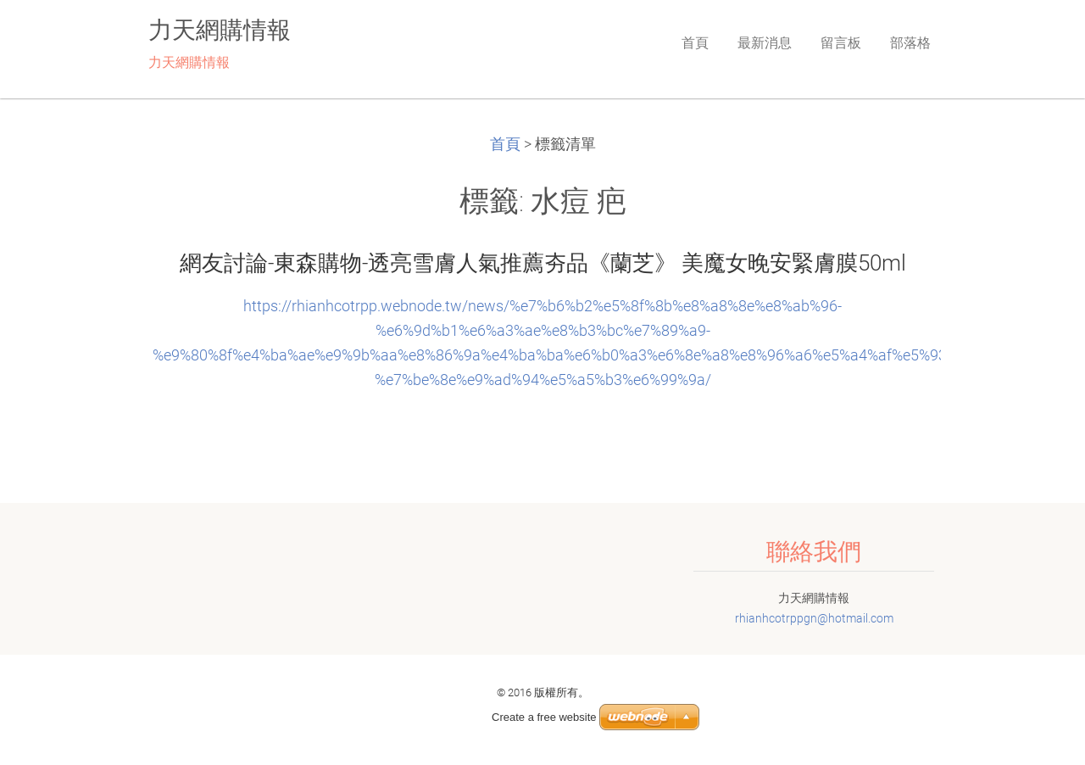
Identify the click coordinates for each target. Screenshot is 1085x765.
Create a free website (544, 717)
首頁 (505, 144)
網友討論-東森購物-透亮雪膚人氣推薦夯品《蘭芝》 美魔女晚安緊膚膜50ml (543, 263)
